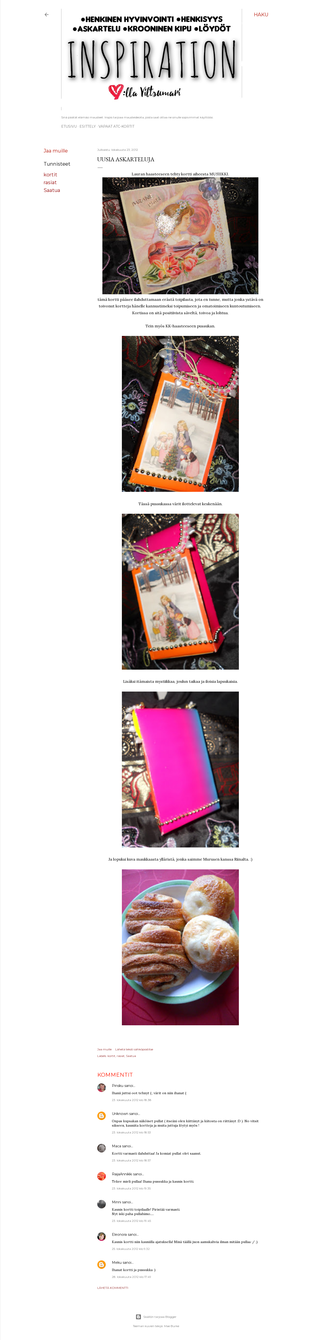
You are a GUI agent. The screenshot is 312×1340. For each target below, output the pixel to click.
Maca (116, 1146)
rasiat (50, 182)
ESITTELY (87, 126)
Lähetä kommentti (112, 1288)
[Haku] (261, 14)
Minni (116, 1202)
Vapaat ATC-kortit (116, 126)
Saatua (52, 190)
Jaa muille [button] (56, 151)
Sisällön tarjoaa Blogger (156, 1317)
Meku (117, 1262)
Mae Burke (171, 1326)
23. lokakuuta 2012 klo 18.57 (131, 1160)
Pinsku (117, 1085)
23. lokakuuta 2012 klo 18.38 (131, 1100)
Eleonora (119, 1234)
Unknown (120, 1114)
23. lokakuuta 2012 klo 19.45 (131, 1221)
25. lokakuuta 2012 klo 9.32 (131, 1249)
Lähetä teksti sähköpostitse (134, 1049)
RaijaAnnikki (122, 1174)
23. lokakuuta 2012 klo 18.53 (131, 1132)
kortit (50, 175)
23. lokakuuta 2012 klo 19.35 (131, 1188)
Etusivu (69, 126)
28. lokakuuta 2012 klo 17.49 (131, 1277)
